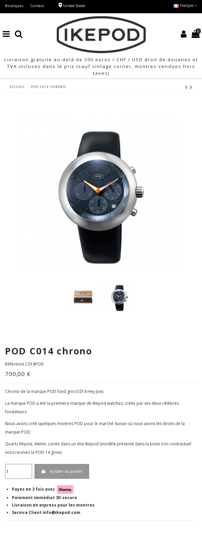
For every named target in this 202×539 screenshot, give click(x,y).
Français (185, 5)
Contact (37, 5)
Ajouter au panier (61, 471)
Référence (14, 364)
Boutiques (14, 5)
